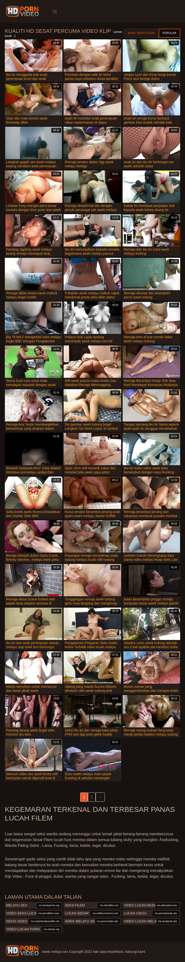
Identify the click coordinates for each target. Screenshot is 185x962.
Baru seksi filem (141, 33)
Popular (169, 33)
